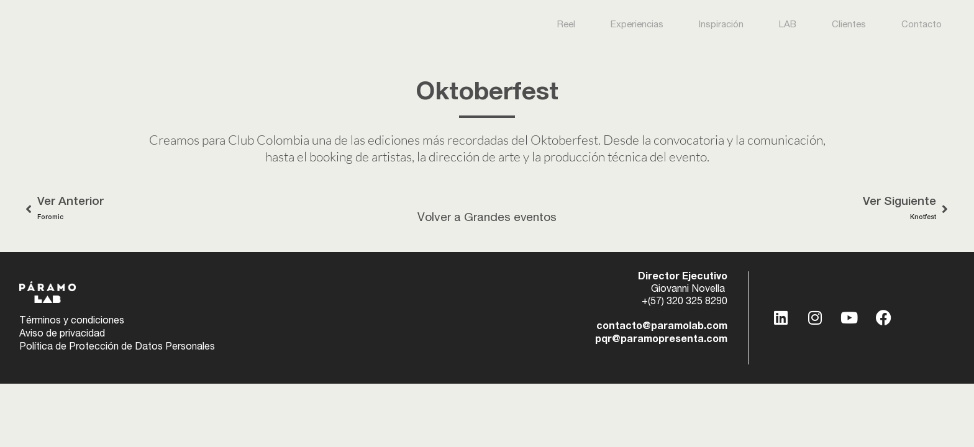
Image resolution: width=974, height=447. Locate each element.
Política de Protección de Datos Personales (117, 347)
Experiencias (637, 25)
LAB (787, 25)
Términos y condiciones (71, 322)
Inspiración (721, 25)
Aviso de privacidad (62, 335)
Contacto (921, 25)
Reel (566, 25)
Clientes (849, 25)
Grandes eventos (510, 218)
